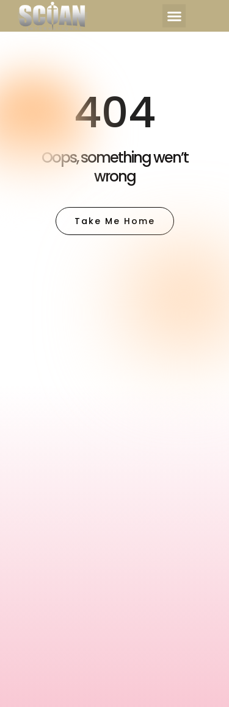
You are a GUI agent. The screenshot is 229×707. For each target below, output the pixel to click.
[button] (174, 15)
